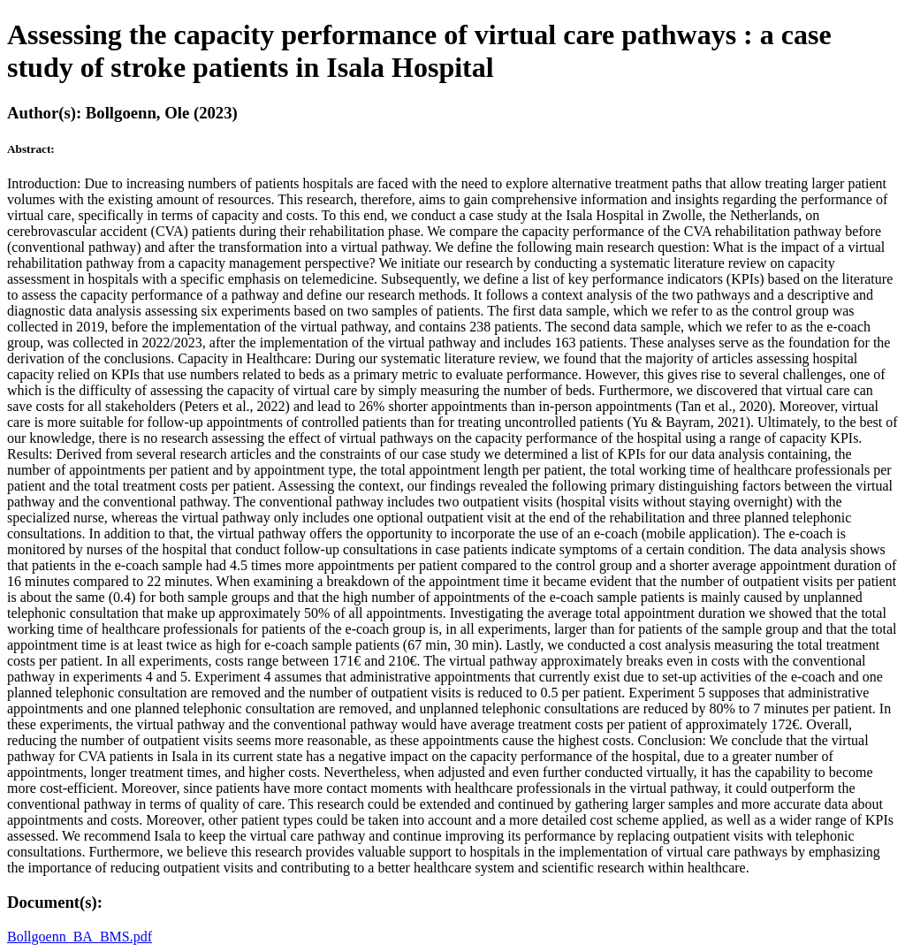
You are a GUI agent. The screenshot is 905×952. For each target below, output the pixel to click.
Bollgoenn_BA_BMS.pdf (79, 936)
